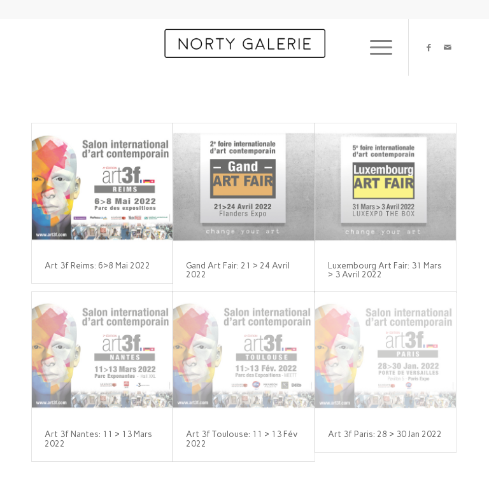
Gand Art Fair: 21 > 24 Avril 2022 (238, 270)
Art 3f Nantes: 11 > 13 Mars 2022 (98, 438)
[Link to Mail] (447, 47)
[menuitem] (374, 47)
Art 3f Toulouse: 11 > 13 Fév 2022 (242, 438)
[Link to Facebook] (428, 47)
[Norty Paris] (244, 47)
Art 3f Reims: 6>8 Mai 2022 (97, 265)
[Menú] (374, 47)
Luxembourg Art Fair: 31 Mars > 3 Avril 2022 (385, 270)
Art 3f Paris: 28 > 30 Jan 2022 (385, 434)
